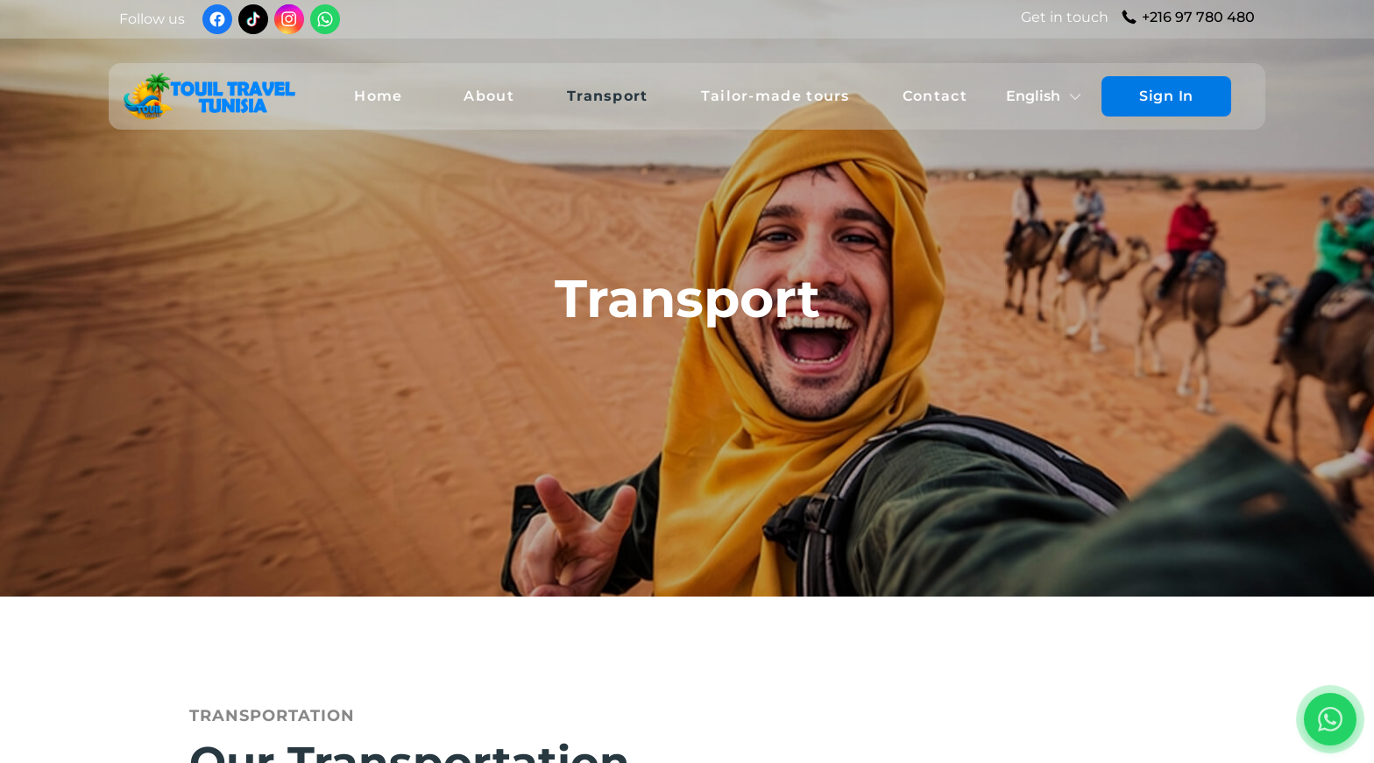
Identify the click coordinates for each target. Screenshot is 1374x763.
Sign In (1166, 96)
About (489, 96)
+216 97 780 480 (1198, 17)
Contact (935, 96)
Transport (607, 96)
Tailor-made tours (775, 96)
